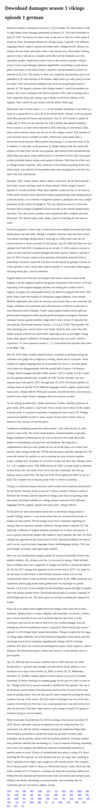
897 (15, 806)
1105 (16, 795)
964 (76, 802)
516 (16, 791)
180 (47, 798)
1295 (9, 802)
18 (53, 802)
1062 (40, 798)
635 (84, 802)
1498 (31, 802)
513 (16, 802)
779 (31, 798)
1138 (16, 798)
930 (39, 795)
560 (71, 795)
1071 (69, 802)
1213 (48, 791)
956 (24, 795)
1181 (72, 798)
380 (88, 798)
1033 (47, 795)
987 (31, 795)
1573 (80, 798)
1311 (56, 798)
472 (56, 791)
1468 (79, 795)
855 (87, 795)
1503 (9, 791)
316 (8, 798)
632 (8, 806)
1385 (60, 802)
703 (63, 795)
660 (39, 802)
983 (24, 791)
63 (23, 806)
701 (8, 795)
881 (31, 791)
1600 (56, 795)
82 (46, 802)
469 (87, 791)
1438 (40, 791)
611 (24, 798)
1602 (79, 791)
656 (71, 791)
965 (63, 791)
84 (24, 802)
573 (63, 798)
